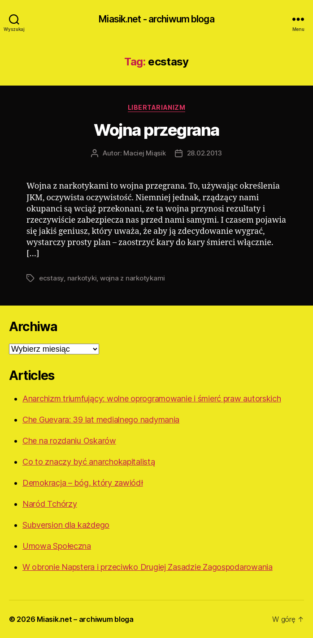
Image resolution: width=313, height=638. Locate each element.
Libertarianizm (156, 107)
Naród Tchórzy (49, 504)
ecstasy (51, 278)
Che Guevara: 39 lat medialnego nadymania (100, 419)
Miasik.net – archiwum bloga (85, 619)
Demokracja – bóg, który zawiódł (82, 482)
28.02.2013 (204, 153)
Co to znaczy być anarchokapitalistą (88, 461)
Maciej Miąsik (144, 153)
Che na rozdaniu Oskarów (69, 440)
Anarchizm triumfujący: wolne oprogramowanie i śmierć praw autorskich (151, 398)
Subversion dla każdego (65, 525)
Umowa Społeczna (56, 546)
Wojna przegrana (156, 130)
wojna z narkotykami (132, 278)
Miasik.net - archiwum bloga (156, 19)
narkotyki (82, 278)
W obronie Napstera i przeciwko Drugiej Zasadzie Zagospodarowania (147, 567)
